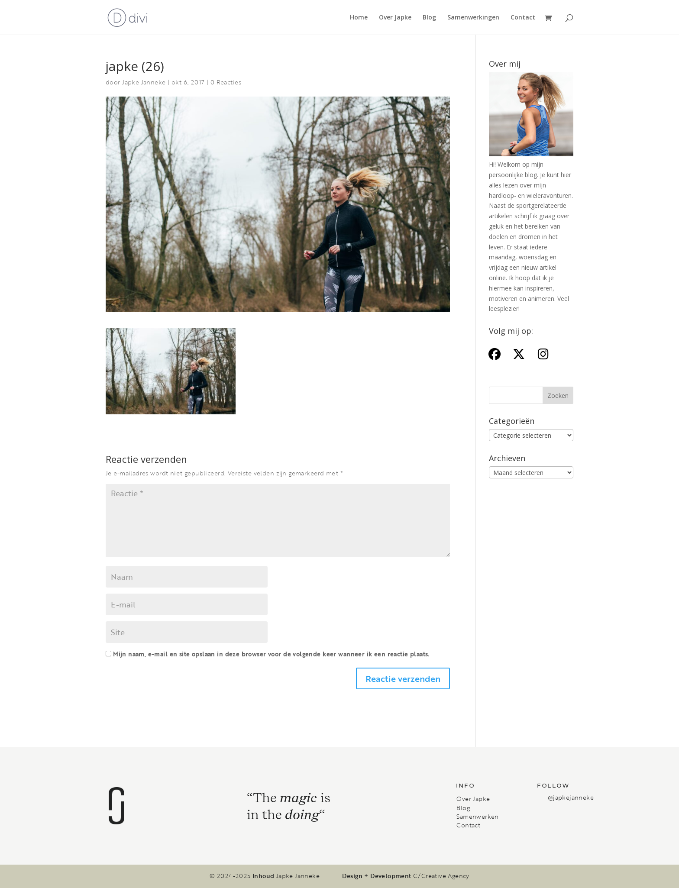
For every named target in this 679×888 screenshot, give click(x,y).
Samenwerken (477, 816)
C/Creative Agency (441, 876)
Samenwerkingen (473, 17)
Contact (523, 17)
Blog (429, 17)
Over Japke (395, 17)
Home (359, 17)
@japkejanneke (571, 797)
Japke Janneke (143, 82)
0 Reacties (225, 82)
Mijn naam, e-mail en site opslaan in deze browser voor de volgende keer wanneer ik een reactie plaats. (271, 654)
